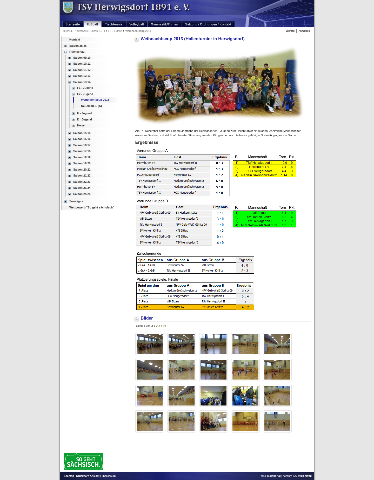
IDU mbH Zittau (302, 476)
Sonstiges (76, 201)
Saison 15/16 (82, 138)
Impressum (109, 476)
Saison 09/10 (82, 57)
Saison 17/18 (82, 151)
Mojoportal (274, 476)
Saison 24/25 (82, 193)
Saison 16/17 (82, 145)
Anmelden (304, 31)
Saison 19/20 (82, 163)
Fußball (66, 31)
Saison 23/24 (82, 187)
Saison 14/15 (82, 132)
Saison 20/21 (82, 169)
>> (165, 325)
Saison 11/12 (82, 69)
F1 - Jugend (85, 87)
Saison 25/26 (78, 45)
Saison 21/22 (82, 175)
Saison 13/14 (97, 31)
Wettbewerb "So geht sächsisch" (91, 207)
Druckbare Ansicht (87, 476)
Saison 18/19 (82, 157)
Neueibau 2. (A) (91, 105)
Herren (81, 125)
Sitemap (290, 31)
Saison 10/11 (82, 63)
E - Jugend (84, 113)
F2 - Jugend (115, 31)
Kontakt (74, 39)
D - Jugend (84, 119)
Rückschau (80, 31)
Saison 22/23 (82, 181)
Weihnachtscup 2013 (138, 31)
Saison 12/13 (82, 75)
